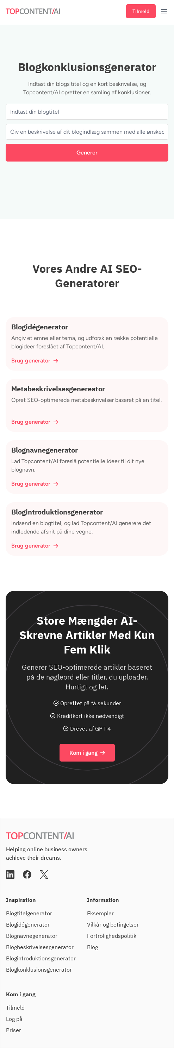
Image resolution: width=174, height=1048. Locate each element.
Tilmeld (140, 11)
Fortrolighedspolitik (111, 935)
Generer (87, 152)
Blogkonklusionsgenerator (39, 969)
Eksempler (100, 913)
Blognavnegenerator (31, 935)
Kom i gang (87, 752)
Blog (92, 947)
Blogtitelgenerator (29, 913)
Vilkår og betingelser (113, 924)
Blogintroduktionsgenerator (41, 958)
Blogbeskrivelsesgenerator (40, 947)
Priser (13, 1030)
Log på (14, 1018)
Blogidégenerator (28, 924)
